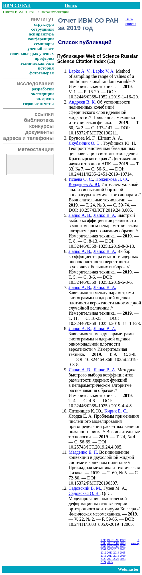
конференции (41, 39)
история (46, 68)
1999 (122, 540)
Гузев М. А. (115, 488)
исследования (35, 83)
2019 (122, 555)
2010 (116, 549)
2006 (116, 546)
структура (44, 24)
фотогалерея (41, 73)
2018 (116, 555)
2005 (110, 546)
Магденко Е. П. (83, 452)
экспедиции (42, 94)
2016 (103, 555)
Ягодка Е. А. (81, 416)
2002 (116, 543)
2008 (103, 549)
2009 (110, 549)
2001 (110, 543)
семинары (44, 43)
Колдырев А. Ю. (84, 184)
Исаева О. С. (81, 179)
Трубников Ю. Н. (119, 143)
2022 (116, 558)
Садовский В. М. (85, 488)
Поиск (71, 5)
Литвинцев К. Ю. (85, 411)
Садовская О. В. (84, 493)
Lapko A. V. (80, 71)
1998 (116, 540)
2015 (122, 552)
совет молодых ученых (32, 53)
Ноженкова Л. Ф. (111, 179)
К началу (135, 541)
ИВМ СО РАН (17, 5)
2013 (110, 552)
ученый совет (41, 48)
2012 (103, 552)
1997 (110, 540)
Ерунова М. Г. (82, 138)
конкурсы (41, 126)
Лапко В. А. (105, 215)
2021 (110, 558)
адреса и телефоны (28, 138)
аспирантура (41, 34)
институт (42, 19)
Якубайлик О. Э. (85, 143)
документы (39, 132)
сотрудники (42, 29)
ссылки (44, 114)
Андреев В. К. (82, 102)
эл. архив (45, 98)
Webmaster (128, 569)
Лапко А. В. (80, 215)
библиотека (39, 120)
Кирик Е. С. (115, 411)
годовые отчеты (38, 103)
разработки (43, 89)
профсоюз (44, 58)
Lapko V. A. (104, 71)
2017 (110, 555)
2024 (103, 562)
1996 (103, 540)
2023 (122, 558)
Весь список (130, 21)
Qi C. (107, 493)
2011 (122, 549)
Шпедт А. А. (110, 138)
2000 (103, 543)
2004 (103, 546)
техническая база (37, 63)
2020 (103, 558)
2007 (122, 546)
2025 (110, 562)
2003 (122, 543)
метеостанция (36, 149)
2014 (116, 552)
